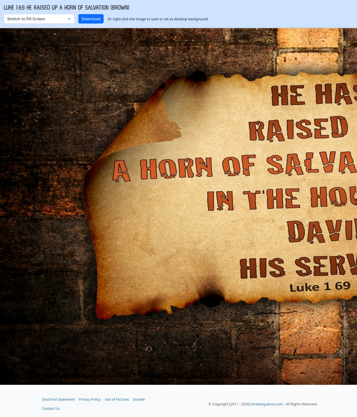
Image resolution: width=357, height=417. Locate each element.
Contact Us (51, 408)
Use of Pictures (117, 399)
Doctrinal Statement (58, 399)
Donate (139, 399)
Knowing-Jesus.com (267, 404)
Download (91, 19)
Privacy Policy (90, 399)
